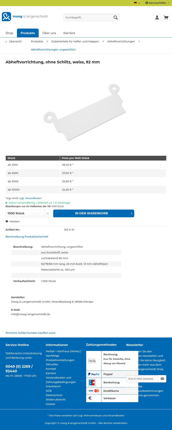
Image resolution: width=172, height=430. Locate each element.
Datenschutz (54, 395)
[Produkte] (28, 33)
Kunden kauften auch (41, 333)
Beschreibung (15, 236)
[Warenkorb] (166, 17)
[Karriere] (69, 33)
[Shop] (9, 33)
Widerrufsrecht (56, 399)
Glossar (50, 404)
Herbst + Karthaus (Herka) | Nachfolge (63, 353)
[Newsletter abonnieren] (162, 378)
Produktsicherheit (36, 236)
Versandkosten (116, 415)
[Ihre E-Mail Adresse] (142, 378)
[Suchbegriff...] (92, 17)
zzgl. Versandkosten (31, 198)
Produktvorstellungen (60, 360)
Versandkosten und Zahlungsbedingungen (61, 380)
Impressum (53, 386)
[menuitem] (92, 19)
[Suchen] (116, 17)
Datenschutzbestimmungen (145, 391)
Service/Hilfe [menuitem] (156, 3)
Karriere (51, 373)
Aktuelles (52, 364)
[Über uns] (49, 33)
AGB (49, 390)
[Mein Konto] (157, 17)
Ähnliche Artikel (16, 333)
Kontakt (51, 368)
